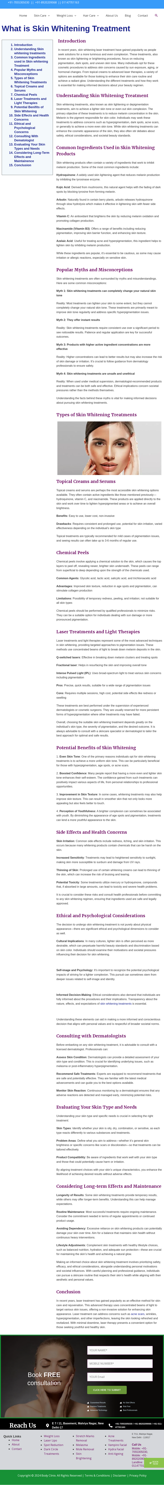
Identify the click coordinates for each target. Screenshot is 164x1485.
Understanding (25, 49)
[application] (48, 15)
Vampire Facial (117, 1445)
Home (23, 15)
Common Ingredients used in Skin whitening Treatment (31, 61)
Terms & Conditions (97, 1476)
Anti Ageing (115, 1454)
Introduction (23, 45)
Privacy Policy (138, 1476)
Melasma (82, 1445)
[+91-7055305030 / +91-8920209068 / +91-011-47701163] (111, 1426)
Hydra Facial (116, 1449)
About (16, 1444)
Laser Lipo (51, 1440)
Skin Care (42, 15)
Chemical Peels (25, 94)
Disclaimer (120, 1476)
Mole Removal (85, 1449)
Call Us (136, 1444)
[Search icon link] (156, 15)
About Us (112, 15)
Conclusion (22, 165)
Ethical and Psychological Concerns (24, 128)
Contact (143, 15)
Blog (128, 15)
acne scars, (138, 1314)
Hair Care (91, 15)
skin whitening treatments (116, 1003)
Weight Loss (66, 15)
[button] (153, 1463)
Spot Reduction (54, 1445)
